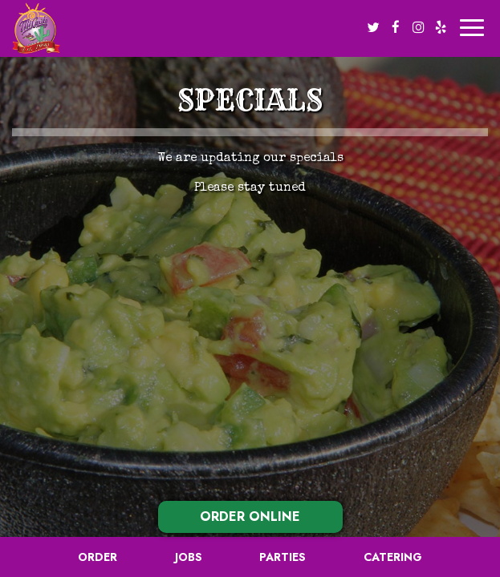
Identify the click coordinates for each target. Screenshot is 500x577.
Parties (282, 557)
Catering (393, 557)
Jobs (188, 557)
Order (97, 557)
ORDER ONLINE (250, 516)
